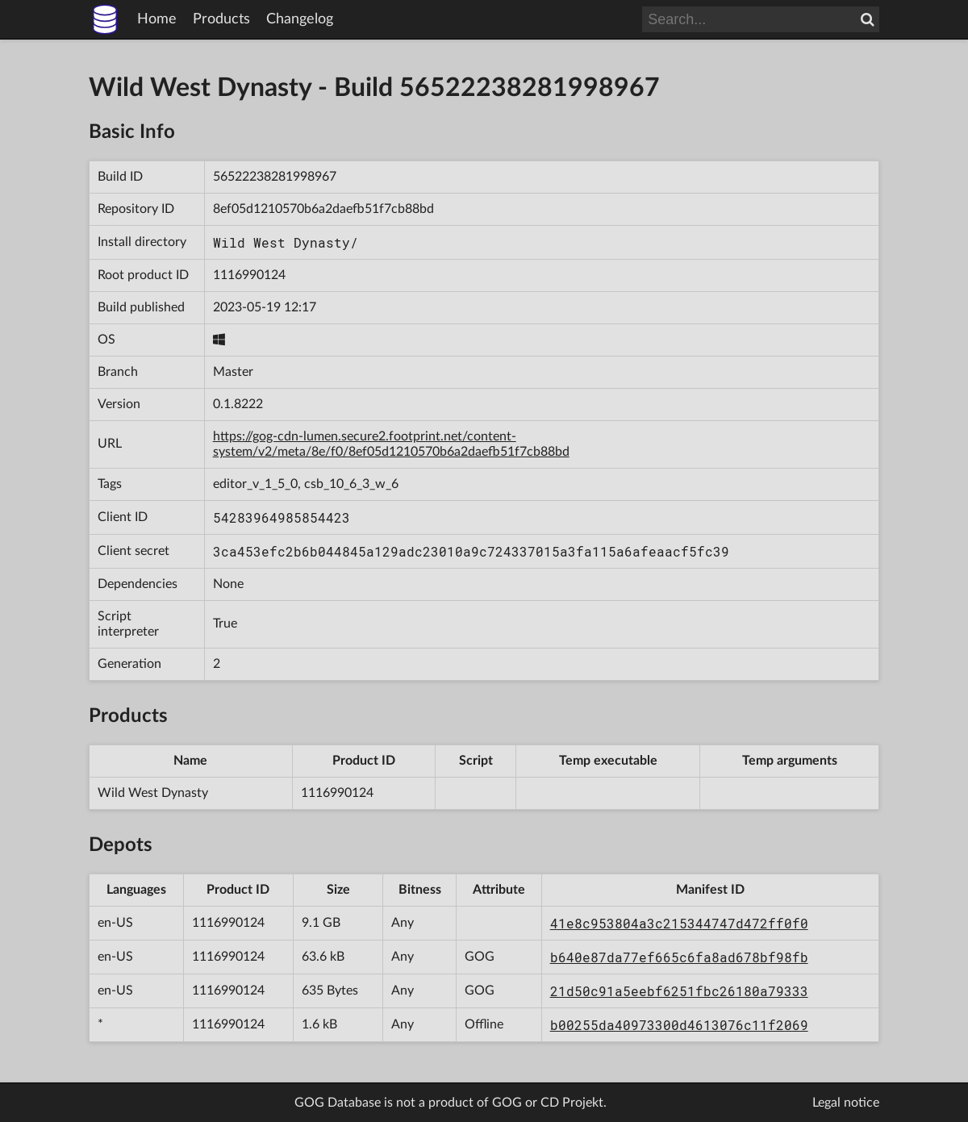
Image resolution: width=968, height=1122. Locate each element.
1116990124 (249, 275)
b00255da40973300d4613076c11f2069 (679, 1024)
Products (221, 19)
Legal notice (845, 1102)
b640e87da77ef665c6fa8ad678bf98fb (679, 957)
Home (157, 19)
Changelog (299, 19)
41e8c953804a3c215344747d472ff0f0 (679, 923)
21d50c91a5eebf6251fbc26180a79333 (679, 990)
